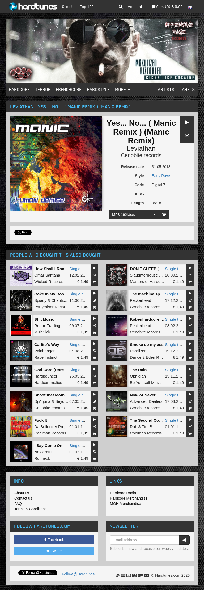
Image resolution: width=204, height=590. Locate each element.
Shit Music (44, 319)
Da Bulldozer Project (52, 426)
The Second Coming (149, 420)
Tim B (147, 426)
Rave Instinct (45, 357)
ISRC (139, 194)
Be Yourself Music (146, 382)
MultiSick (42, 332)
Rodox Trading (47, 325)
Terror (43, 89)
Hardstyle (98, 89)
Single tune (79, 268)
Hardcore (19, 89)
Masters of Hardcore (148, 281)
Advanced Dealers (146, 401)
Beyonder (63, 401)
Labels (187, 89)
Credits (68, 6)
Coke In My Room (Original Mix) (64, 294)
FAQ (18, 503)
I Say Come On (48, 445)
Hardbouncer (45, 376)
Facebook (54, 540)
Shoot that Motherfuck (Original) (64, 395)
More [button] (122, 89)
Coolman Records (50, 433)
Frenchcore (69, 89)
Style (139, 176)
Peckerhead (140, 300)
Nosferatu (43, 452)
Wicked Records (48, 281)
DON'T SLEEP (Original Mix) (156, 268)
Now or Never (143, 395)
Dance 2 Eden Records (150, 357)
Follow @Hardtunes (78, 574)
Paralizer (138, 351)
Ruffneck (42, 458)
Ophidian (138, 376)
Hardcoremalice (48, 382)
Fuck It (40, 420)
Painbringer (44, 351)
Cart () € (167, 6)
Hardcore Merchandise (129, 498)
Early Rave (161, 176)
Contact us (23, 498)
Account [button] (137, 6)
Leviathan (141, 148)
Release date (132, 167)
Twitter (54, 551)
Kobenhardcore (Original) (154, 319)
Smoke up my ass (147, 344)
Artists (166, 89)
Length (137, 203)
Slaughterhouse (144, 275)
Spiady (40, 300)
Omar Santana (47, 275)
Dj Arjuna (42, 401)
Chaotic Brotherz (66, 300)
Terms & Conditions (30, 509)
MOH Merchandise (125, 503)
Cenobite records (141, 155)
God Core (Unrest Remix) (58, 369)
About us (21, 493)
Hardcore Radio (123, 493)
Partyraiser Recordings (54, 306)
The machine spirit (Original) (157, 294)
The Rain (138, 369)
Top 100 (87, 6)
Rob (133, 426)
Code (139, 185)
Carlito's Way (46, 344)
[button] (120, 6)
